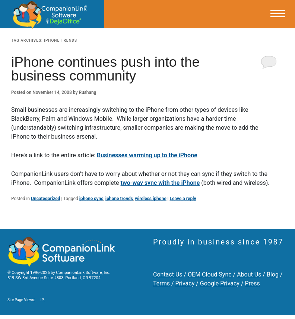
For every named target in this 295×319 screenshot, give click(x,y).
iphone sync (91, 198)
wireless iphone (150, 198)
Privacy (185, 283)
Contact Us (168, 274)
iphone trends (119, 198)
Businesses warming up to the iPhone (147, 155)
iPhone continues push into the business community (105, 68)
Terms (161, 283)
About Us (249, 274)
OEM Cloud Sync (210, 274)
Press (252, 283)
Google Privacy (220, 283)
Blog (273, 274)
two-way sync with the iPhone (160, 182)
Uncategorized (45, 198)
